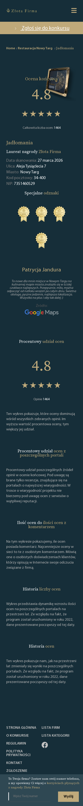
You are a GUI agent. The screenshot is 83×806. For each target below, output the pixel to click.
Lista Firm (51, 728)
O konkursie (17, 736)
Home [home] (10, 48)
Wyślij (68, 797)
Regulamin (16, 744)
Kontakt (14, 763)
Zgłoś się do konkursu (41, 28)
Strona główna (21, 728)
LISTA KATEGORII (55, 736)
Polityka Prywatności (18, 753)
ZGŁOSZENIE (16, 771)
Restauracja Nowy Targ (35, 48)
